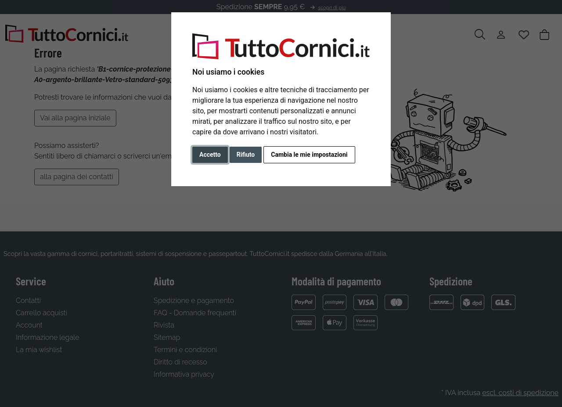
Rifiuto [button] (246, 154)
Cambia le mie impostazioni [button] (309, 154)
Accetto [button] (210, 154)
